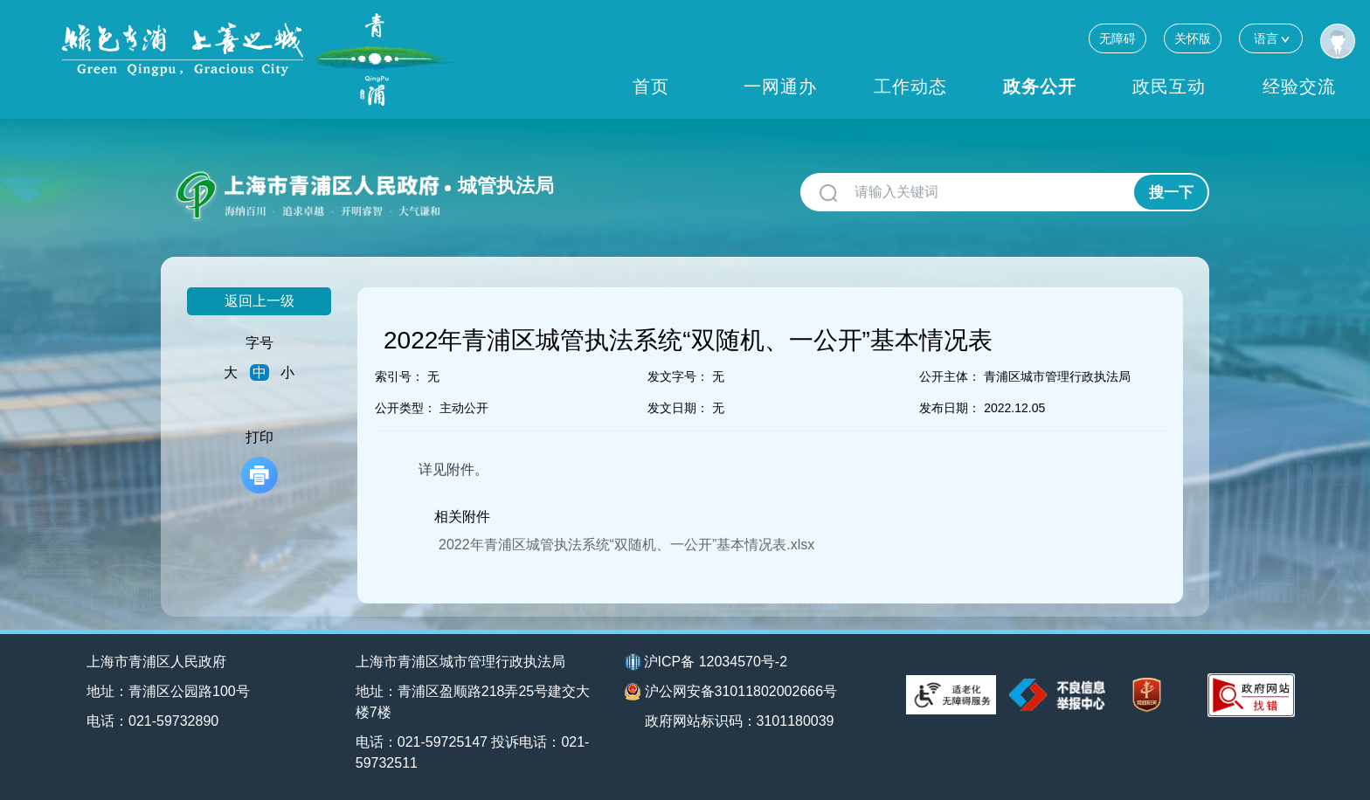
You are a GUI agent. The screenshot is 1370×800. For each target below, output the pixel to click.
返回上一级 (259, 300)
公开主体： (949, 376)
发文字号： (678, 376)
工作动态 (910, 86)
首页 (651, 86)
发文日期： (678, 408)
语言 (1270, 38)
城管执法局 (506, 186)
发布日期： (949, 408)
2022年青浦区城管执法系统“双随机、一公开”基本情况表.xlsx (626, 544)
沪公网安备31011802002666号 (731, 691)
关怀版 (1192, 38)
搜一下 (1171, 192)
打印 (259, 461)
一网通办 (780, 86)
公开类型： (405, 408)
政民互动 (1169, 86)
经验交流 (1299, 86)
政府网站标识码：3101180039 (739, 721)
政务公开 (1039, 86)
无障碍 (1117, 38)
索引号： (399, 376)
